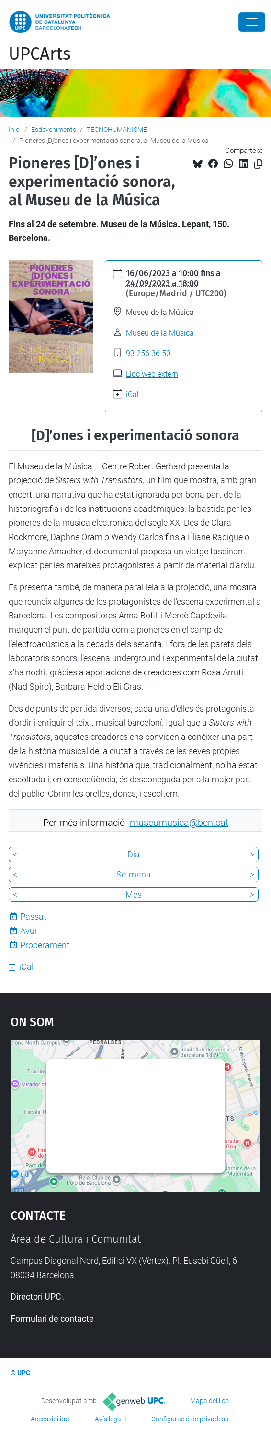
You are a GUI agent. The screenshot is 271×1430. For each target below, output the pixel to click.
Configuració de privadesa (190, 1419)
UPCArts (40, 54)
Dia (133, 854)
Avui (28, 931)
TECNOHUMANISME (117, 129)
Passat (33, 916)
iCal (132, 394)
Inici (15, 129)
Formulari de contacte (52, 1318)
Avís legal (109, 1419)
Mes (133, 894)
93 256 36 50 (148, 353)
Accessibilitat (50, 1419)
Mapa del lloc (209, 1401)
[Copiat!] (258, 164)
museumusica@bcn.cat (179, 822)
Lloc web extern (152, 374)
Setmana (133, 874)
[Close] (251, 22)
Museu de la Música (160, 332)
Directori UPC (36, 1296)
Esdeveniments (53, 129)
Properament (44, 945)
